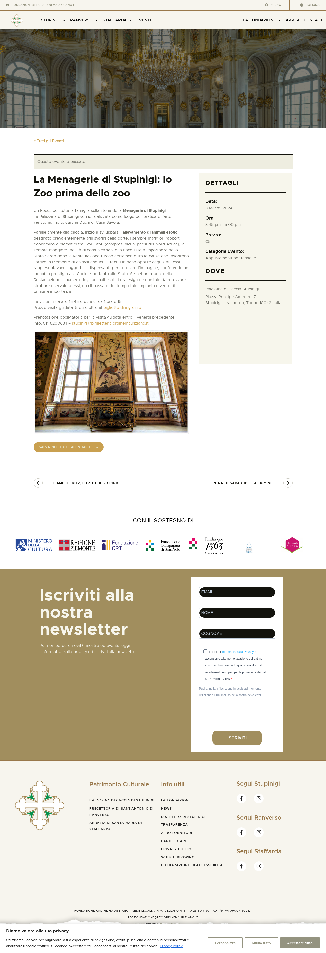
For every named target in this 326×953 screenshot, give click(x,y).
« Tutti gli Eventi (49, 141)
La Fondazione (262, 20)
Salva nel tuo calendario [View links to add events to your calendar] (72, 448)
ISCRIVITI (237, 740)
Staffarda (117, 20)
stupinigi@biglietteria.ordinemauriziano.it (110, 323)
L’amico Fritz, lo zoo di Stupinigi (87, 485)
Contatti (314, 19)
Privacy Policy (171, 946)
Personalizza (225, 943)
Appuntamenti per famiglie (230, 258)
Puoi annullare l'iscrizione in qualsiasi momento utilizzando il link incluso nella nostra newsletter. (230, 694)
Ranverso (84, 20)
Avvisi (292, 19)
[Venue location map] (245, 335)
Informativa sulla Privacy (237, 654)
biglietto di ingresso (122, 307)
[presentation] (236, 719)
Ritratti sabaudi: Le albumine (243, 485)
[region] (163, 938)
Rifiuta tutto (261, 943)
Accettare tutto (300, 943)
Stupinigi (53, 20)
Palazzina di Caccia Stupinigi (232, 289)
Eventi (143, 19)
